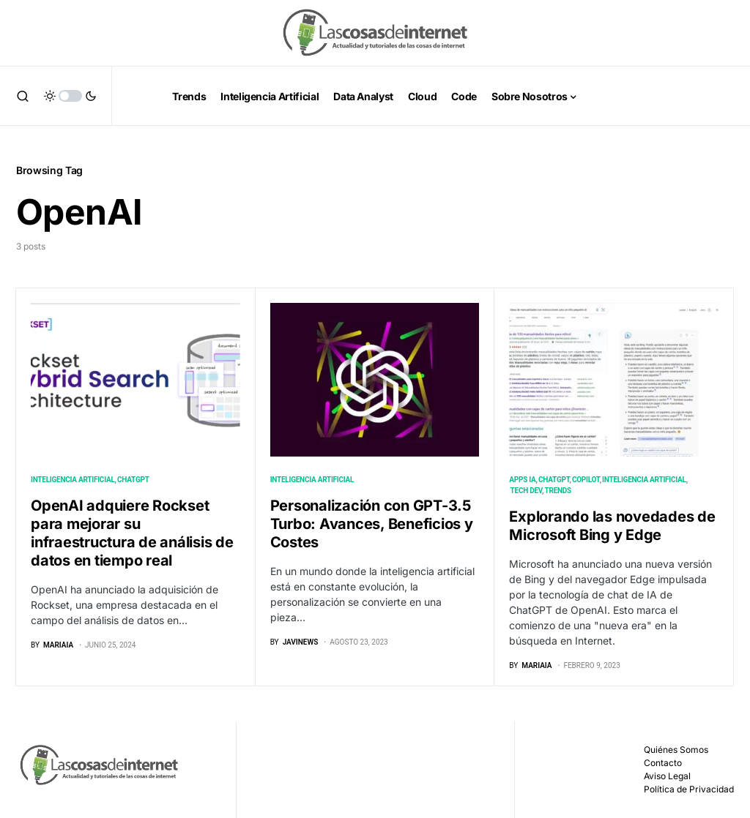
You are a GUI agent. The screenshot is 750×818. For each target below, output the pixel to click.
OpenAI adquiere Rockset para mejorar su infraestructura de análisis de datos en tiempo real (132, 533)
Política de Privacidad (689, 789)
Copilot (586, 480)
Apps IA (522, 480)
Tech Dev (526, 491)
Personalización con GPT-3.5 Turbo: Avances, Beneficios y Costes (371, 524)
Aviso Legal (667, 775)
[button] (22, 95)
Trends (558, 491)
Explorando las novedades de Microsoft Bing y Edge (612, 526)
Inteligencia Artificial (73, 480)
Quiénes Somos (676, 749)
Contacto (663, 762)
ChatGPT (133, 480)
